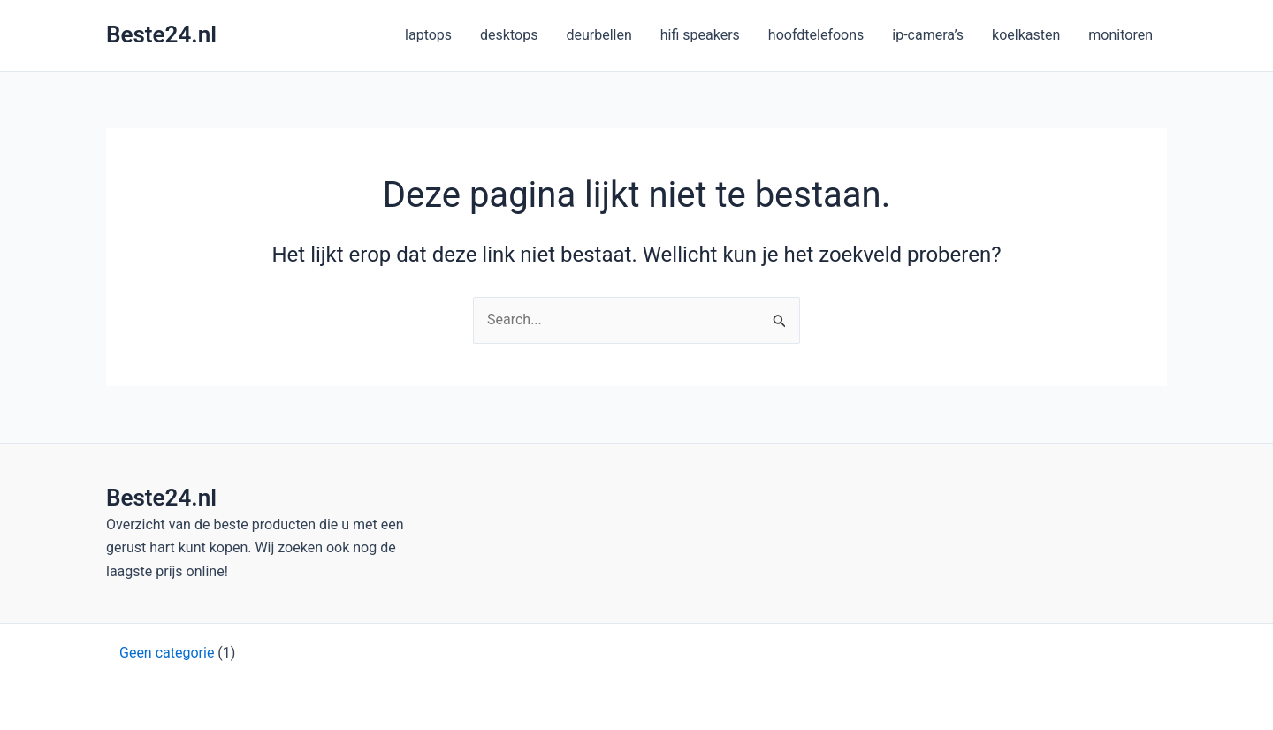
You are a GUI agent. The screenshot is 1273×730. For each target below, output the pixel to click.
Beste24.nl (161, 34)
